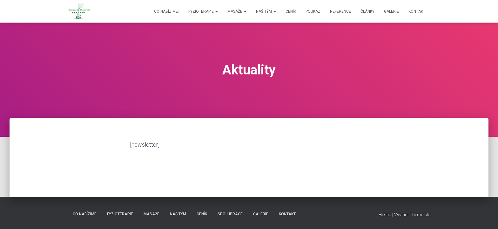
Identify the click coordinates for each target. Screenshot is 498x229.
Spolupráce (230, 214)
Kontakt (416, 11)
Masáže (236, 11)
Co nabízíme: (166, 11)
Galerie (391, 11)
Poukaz (313, 11)
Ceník (291, 11)
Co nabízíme (85, 214)
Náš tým (266, 11)
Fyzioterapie (203, 11)
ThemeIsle (419, 214)
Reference (340, 11)
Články (367, 11)
